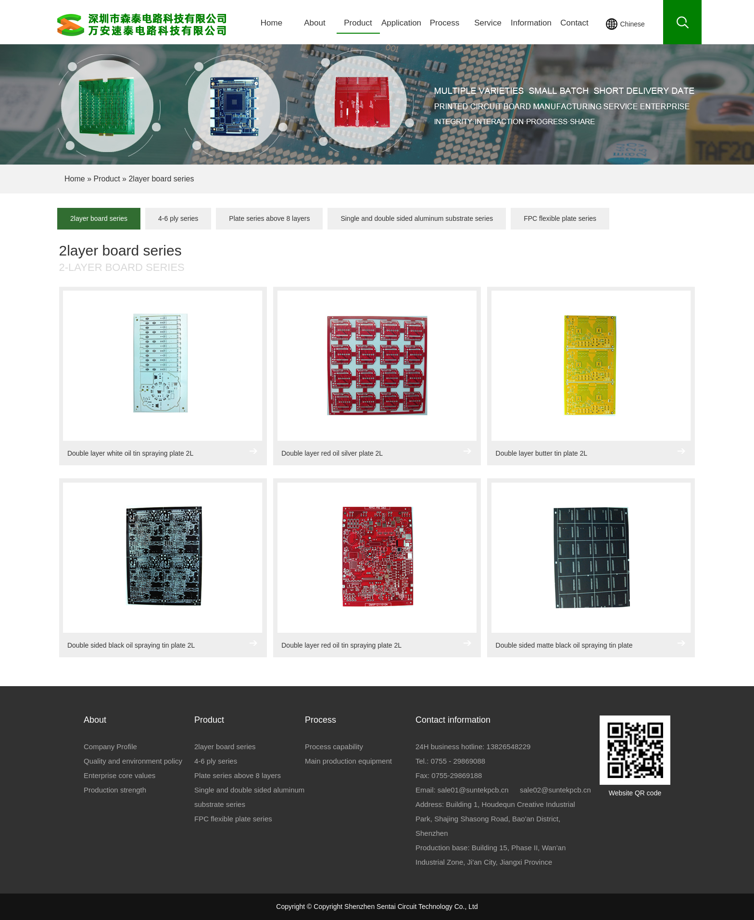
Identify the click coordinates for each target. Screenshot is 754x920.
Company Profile (110, 746)
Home (271, 22)
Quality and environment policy (133, 761)
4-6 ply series (178, 218)
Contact (574, 22)
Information (531, 22)
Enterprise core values (119, 775)
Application (401, 22)
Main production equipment (348, 761)
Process (444, 22)
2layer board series (98, 218)
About (314, 22)
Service (488, 22)
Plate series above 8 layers (269, 218)
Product (358, 22)
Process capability (334, 746)
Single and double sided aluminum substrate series (416, 218)
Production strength (115, 790)
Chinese (632, 24)
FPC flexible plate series (560, 218)
